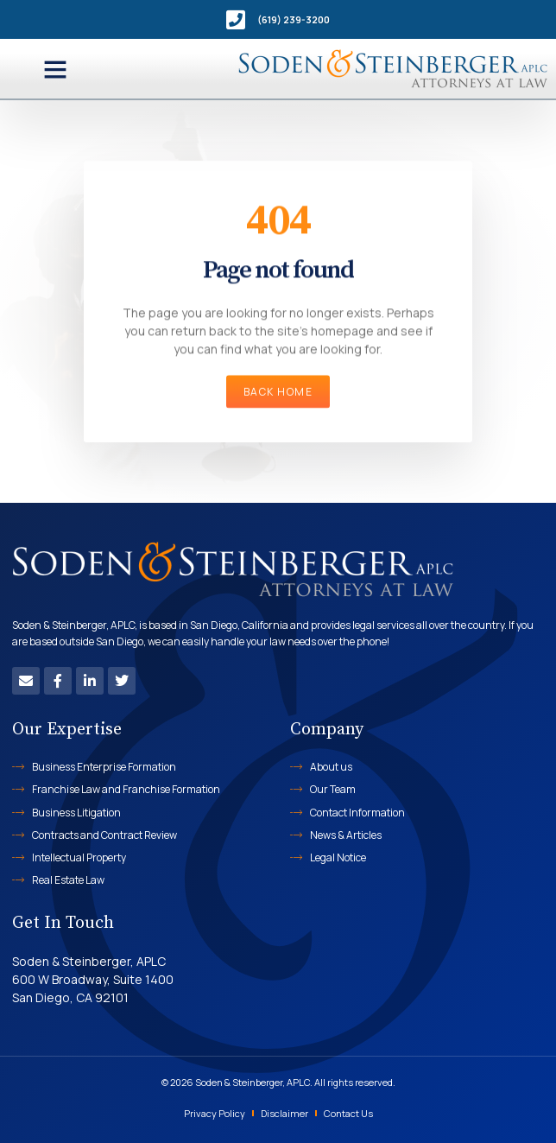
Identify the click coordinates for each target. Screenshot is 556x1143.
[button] (55, 69)
